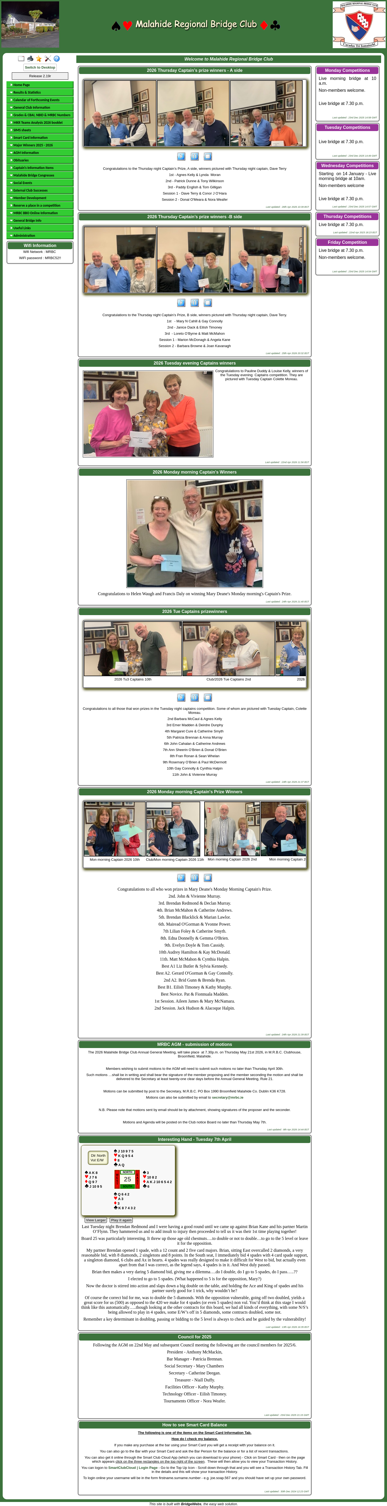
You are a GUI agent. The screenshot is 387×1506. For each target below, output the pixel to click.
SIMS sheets (20, 130)
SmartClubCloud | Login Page (132, 1468)
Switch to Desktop (40, 67)
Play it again (121, 1220)
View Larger (96, 1220)
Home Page (20, 85)
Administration (22, 236)
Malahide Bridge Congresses (32, 175)
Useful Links (20, 228)
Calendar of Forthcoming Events (34, 100)
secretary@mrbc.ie (227, 1097)
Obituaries (19, 160)
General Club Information (30, 107)
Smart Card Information (29, 138)
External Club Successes (29, 190)
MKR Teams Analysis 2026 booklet (36, 123)
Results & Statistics (25, 92)
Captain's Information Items (31, 168)
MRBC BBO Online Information (34, 213)
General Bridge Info (25, 220)
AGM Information (24, 153)
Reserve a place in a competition (35, 205)
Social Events (21, 183)
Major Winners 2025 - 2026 (31, 145)
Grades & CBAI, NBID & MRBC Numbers (40, 115)
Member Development (28, 198)
